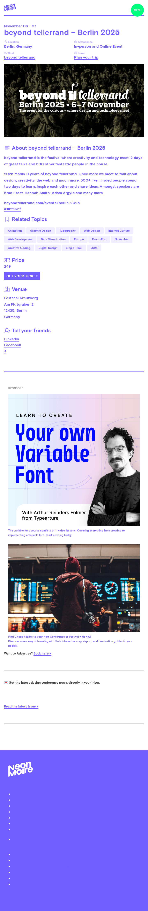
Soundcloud (76, 872)
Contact (76, 823)
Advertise (76, 818)
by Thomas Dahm (74, 893)
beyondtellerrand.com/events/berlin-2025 (42, 203)
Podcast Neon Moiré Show (76, 800)
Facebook (12, 345)
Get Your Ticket (22, 276)
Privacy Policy (76, 839)
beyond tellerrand (19, 57)
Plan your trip (86, 57)
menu (137, 10)
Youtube (76, 884)
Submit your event (76, 806)
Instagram (76, 866)
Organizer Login (76, 812)
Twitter (76, 854)
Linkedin (11, 339)
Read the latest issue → (21, 706)
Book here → (42, 653)
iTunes (76, 878)
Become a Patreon (76, 829)
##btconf (12, 209)
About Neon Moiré (76, 794)
